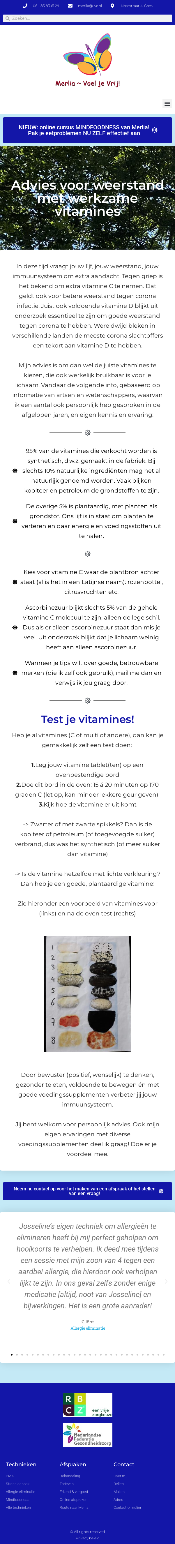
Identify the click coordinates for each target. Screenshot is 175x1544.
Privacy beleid (88, 1538)
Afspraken (73, 1464)
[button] (167, 103)
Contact (124, 1464)
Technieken (21, 1464)
